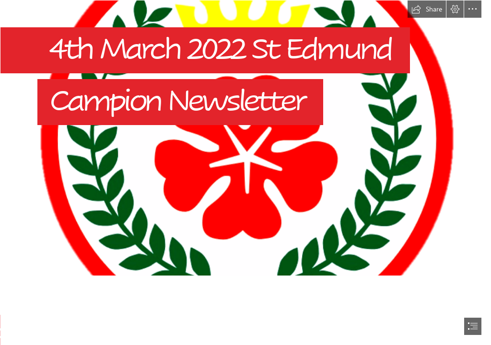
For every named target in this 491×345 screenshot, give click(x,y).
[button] (427, 9)
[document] (245, 172)
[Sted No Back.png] (245, 138)
